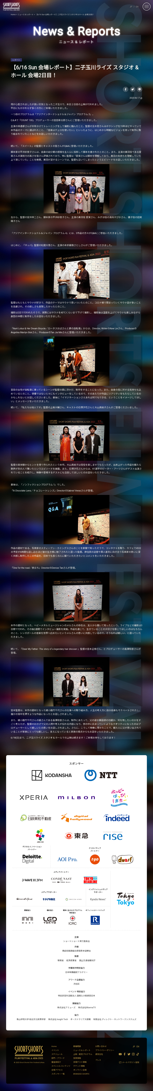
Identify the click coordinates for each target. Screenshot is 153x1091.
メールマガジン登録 (130, 1062)
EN (137, 7)
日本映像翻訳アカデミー (76, 972)
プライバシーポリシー (104, 1050)
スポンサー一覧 (58, 1074)
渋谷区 (76, 984)
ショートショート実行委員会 (76, 941)
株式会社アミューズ (66, 1007)
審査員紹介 (56, 1062)
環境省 (61, 960)
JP (131, 7)
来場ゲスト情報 (80, 1062)
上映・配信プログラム (82, 1054)
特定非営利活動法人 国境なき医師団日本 (76, 996)
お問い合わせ (101, 1046)
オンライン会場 (80, 1070)
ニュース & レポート (81, 1050)
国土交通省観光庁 (87, 960)
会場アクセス (57, 1070)
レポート (16, 60)
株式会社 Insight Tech (58, 1019)
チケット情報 (79, 1066)
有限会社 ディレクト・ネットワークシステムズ (114, 1019)
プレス (98, 1060)
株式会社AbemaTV (87, 1007)
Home (54, 1046)
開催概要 (77, 1046)
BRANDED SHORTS (81, 1074)
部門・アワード (58, 1058)
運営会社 (99, 1054)
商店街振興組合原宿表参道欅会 (76, 951)
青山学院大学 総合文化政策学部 (31, 1019)
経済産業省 (71, 960)
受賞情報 (77, 1058)
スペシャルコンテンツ (60, 1066)
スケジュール (57, 1054)
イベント (55, 1050)
